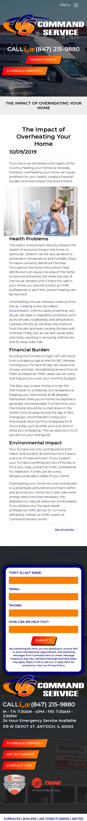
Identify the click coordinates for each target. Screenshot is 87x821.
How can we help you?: (29, 622)
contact (31, 515)
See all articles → (66, 530)
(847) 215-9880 (58, 49)
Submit (42, 640)
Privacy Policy (56, 665)
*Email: (14, 589)
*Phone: (15, 605)
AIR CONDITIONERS (54, 819)
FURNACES (12, 819)
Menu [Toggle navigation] (69, 5)
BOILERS (30, 819)
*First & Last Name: (25, 573)
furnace (44, 506)
